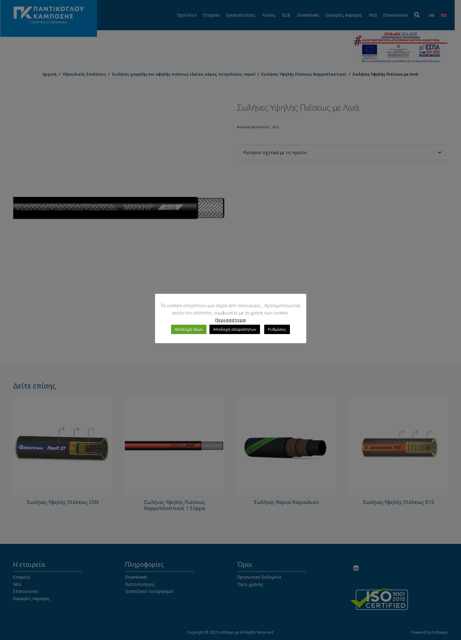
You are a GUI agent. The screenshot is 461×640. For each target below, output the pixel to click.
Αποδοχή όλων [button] (189, 329)
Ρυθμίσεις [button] (277, 329)
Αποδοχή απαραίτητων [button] (234, 329)
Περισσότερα (230, 320)
